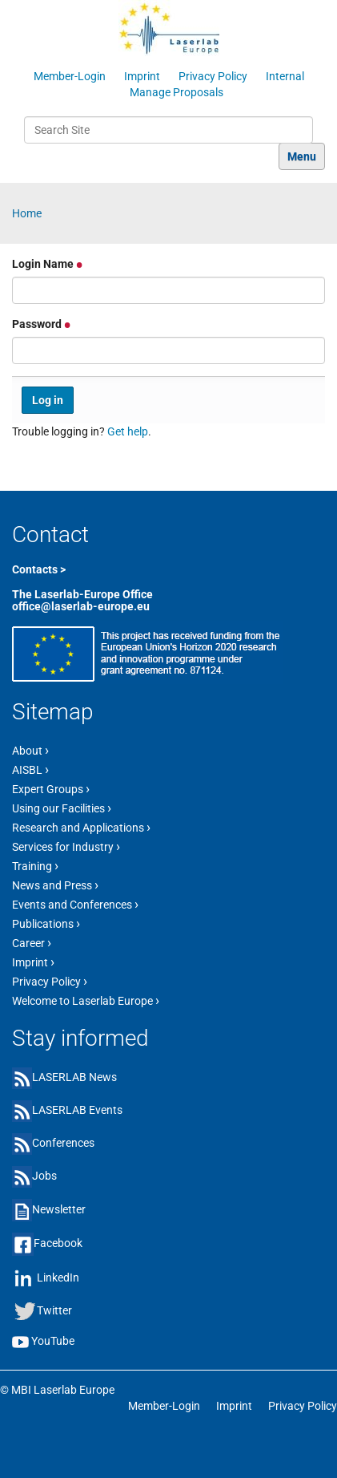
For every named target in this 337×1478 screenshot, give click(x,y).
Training (35, 865)
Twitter (54, 1309)
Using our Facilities (61, 808)
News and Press (55, 885)
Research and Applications (81, 827)
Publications (46, 923)
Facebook (58, 1243)
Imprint (142, 76)
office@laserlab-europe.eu (81, 606)
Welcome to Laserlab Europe (85, 1000)
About (30, 750)
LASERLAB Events (77, 1109)
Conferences (63, 1142)
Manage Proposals (176, 92)
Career (31, 942)
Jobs (44, 1175)
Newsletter (59, 1208)
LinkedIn (58, 1276)
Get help (127, 431)
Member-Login (70, 76)
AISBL (30, 769)
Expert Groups (51, 788)
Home (27, 213)
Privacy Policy (213, 76)
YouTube (52, 1340)
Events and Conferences (75, 904)
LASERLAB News (74, 1077)
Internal (285, 76)
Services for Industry (66, 846)
